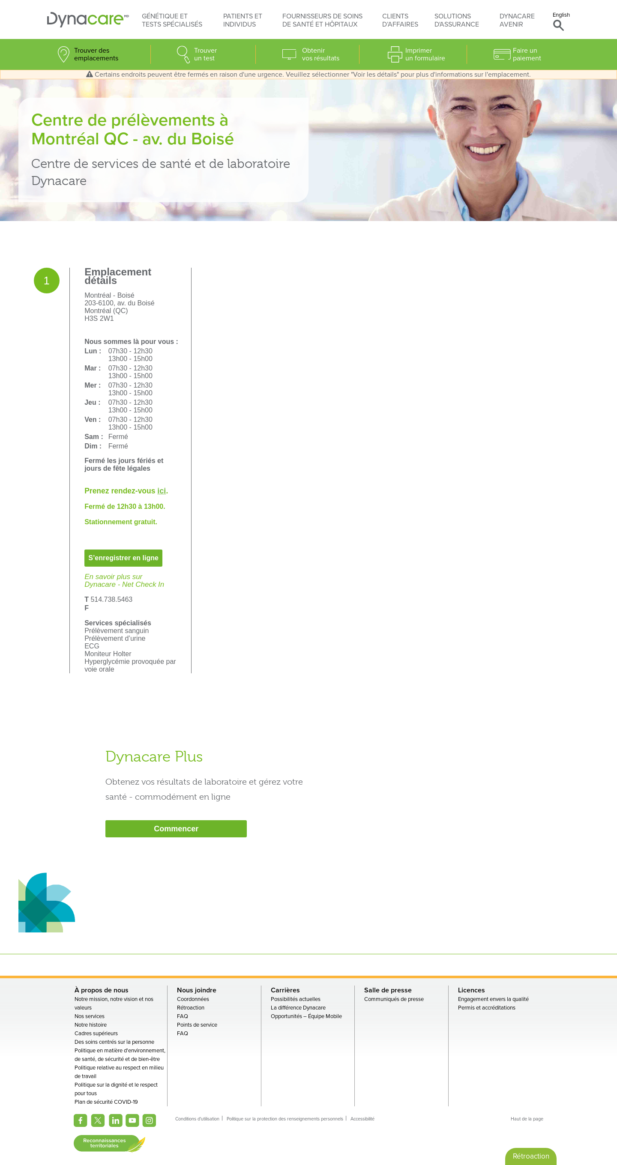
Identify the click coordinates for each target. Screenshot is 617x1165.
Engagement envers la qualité (493, 999)
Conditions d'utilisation (197, 1119)
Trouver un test (205, 54)
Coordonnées (193, 999)
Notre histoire (91, 1025)
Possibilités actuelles (295, 999)
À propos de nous (102, 990)
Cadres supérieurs (96, 1033)
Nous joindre (196, 990)
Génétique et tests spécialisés (172, 20)
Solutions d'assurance (456, 20)
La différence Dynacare (298, 1007)
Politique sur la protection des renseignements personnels (285, 1119)
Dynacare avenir (517, 20)
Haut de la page (527, 1119)
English (561, 15)
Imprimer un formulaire (425, 54)
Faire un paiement (527, 54)
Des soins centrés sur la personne (114, 1042)
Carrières (285, 990)
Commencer (176, 828)
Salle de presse (388, 990)
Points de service (197, 1025)
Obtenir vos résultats (320, 54)
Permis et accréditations (486, 1007)
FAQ (182, 1016)
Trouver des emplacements (96, 54)
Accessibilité (362, 1119)
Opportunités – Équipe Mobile (306, 1016)
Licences (471, 990)
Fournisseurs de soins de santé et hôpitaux (322, 20)
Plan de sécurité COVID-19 (106, 1102)
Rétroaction (190, 1007)
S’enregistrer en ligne (123, 558)
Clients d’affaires (400, 20)
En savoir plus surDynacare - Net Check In (124, 580)
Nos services (90, 1016)
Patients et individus (242, 20)
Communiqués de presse (394, 999)
